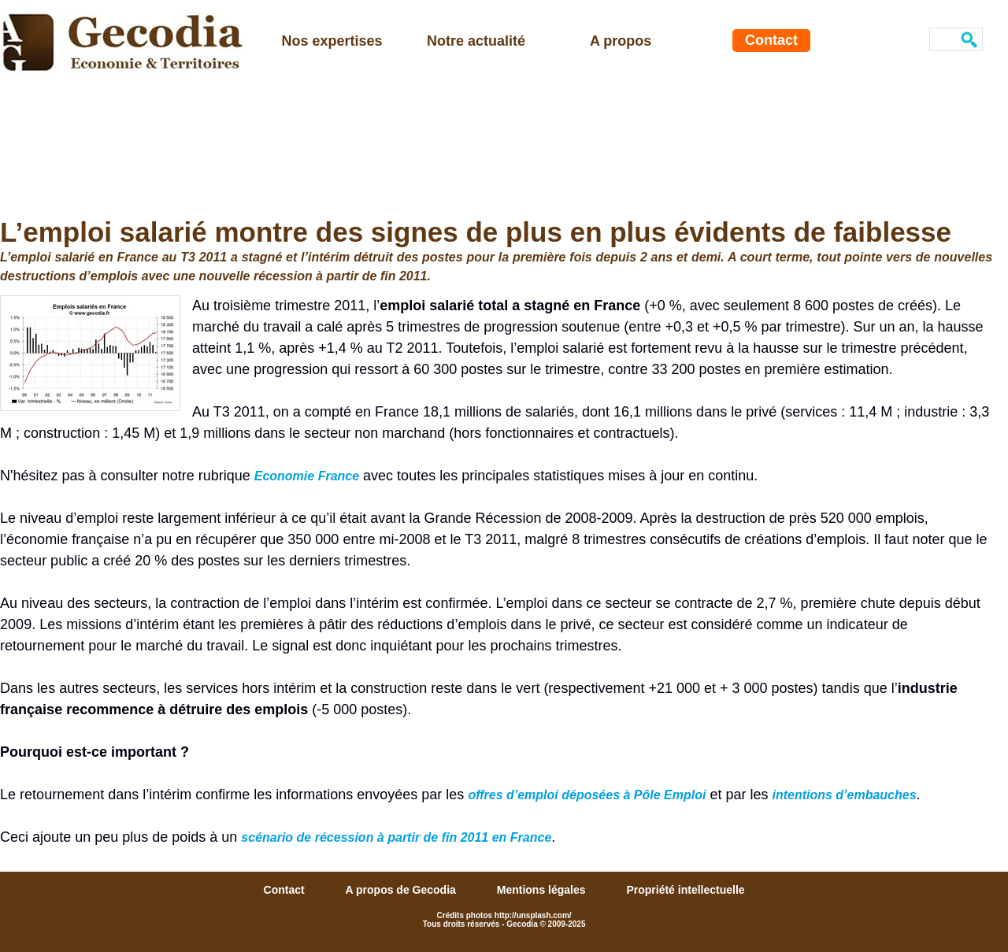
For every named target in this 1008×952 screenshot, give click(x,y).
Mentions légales (543, 889)
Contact (771, 40)
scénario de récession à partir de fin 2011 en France (396, 837)
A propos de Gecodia (402, 889)
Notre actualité (476, 41)
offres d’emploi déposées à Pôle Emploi (587, 795)
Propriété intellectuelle (685, 889)
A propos (620, 41)
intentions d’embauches (844, 795)
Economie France (306, 476)
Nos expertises (332, 41)
